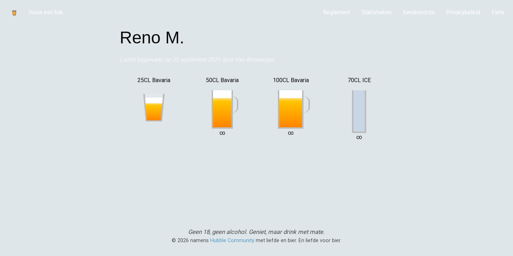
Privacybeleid (463, 12)
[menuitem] (336, 12)
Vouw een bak (45, 12)
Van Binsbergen (254, 59)
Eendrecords (419, 12)
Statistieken (377, 12)
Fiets (498, 12)
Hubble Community (232, 241)
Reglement (336, 12)
